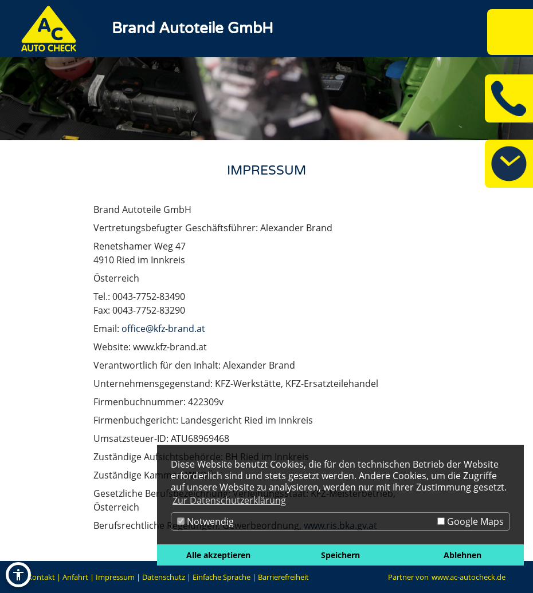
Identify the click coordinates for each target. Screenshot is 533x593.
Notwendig (205, 521)
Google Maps (470, 521)
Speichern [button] (340, 554)
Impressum (115, 577)
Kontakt (41, 577)
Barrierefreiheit (283, 577)
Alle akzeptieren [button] (218, 554)
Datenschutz (163, 577)
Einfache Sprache (221, 577)
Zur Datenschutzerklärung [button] (229, 500)
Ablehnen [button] (462, 554)
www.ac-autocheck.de (468, 577)
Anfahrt (75, 577)
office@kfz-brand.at (163, 328)
